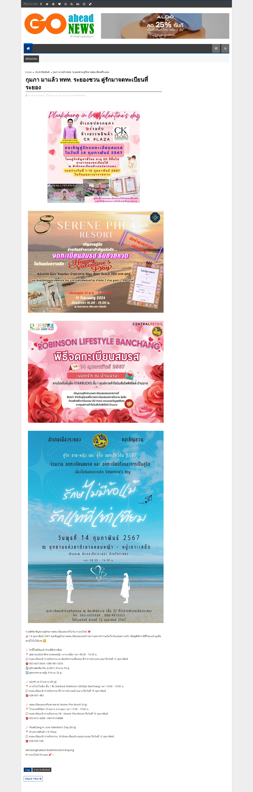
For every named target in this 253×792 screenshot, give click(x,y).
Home (28, 72)
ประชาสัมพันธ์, (78, 95)
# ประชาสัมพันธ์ (42, 769)
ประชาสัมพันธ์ (42, 72)
